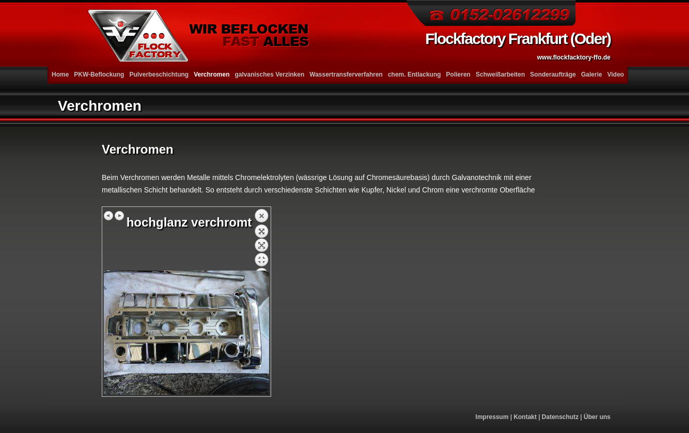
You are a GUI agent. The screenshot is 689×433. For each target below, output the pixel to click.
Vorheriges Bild (109, 216)
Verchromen (211, 74)
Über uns (597, 417)
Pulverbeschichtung (159, 74)
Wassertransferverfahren (346, 74)
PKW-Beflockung (99, 74)
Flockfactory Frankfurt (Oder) (517, 45)
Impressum (492, 417)
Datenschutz (560, 417)
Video (615, 74)
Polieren (458, 74)
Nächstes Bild (119, 216)
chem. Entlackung (414, 74)
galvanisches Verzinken (270, 74)
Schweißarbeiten (500, 74)
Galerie (591, 74)
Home (60, 74)
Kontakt (525, 417)
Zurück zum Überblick (261, 239)
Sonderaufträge (553, 74)
